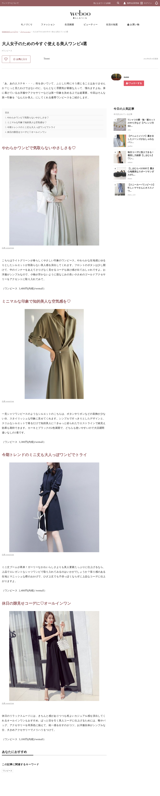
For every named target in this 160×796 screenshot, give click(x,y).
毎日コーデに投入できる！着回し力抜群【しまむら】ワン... (141, 155)
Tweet (47, 58)
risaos (130, 178)
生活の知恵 (112, 24)
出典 (4, 248)
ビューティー (91, 24)
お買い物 (133, 24)
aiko (129, 130)
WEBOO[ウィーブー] (10, 32)
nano (126, 77)
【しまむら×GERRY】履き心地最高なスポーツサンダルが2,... (141, 171)
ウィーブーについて (10, 3)
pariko (130, 146)
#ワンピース (7, 51)
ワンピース (7, 771)
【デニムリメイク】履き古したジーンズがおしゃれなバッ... (141, 139)
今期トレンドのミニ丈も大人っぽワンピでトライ (31, 127)
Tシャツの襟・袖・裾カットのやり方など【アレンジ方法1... (141, 123)
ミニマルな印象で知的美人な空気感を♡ (27, 122)
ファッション (48, 24)
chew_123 (131, 195)
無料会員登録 (133, 3)
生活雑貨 (69, 24)
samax (130, 162)
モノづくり (26, 24)
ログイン (148, 3)
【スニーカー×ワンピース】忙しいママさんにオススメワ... (141, 188)
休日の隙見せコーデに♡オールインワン (27, 132)
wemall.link (10, 248)
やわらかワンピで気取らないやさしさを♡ (28, 117)
